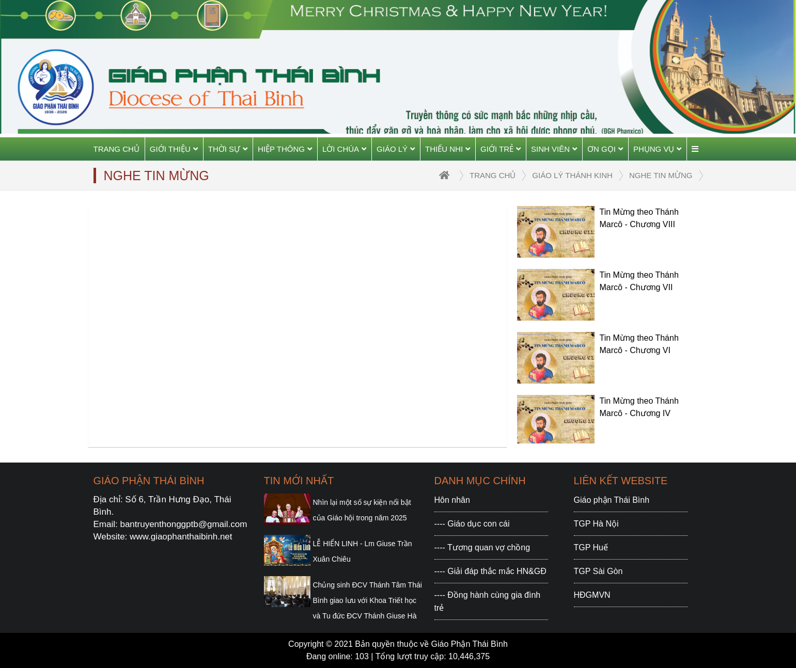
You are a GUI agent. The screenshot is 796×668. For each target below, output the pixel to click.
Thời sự (227, 149)
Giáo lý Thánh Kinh (572, 175)
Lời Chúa (344, 149)
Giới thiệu (174, 149)
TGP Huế (591, 547)
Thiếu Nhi (447, 149)
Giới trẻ (500, 149)
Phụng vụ (657, 149)
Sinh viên (554, 149)
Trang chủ (116, 149)
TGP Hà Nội (596, 523)
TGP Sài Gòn (598, 571)
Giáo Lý (396, 149)
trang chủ (493, 175)
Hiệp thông (285, 149)
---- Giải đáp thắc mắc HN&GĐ (490, 571)
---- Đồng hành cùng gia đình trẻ (487, 601)
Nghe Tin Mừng (661, 175)
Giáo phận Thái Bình (612, 500)
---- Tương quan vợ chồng (482, 547)
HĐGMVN (592, 595)
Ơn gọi (605, 149)
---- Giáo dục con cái (472, 523)
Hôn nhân (452, 500)
